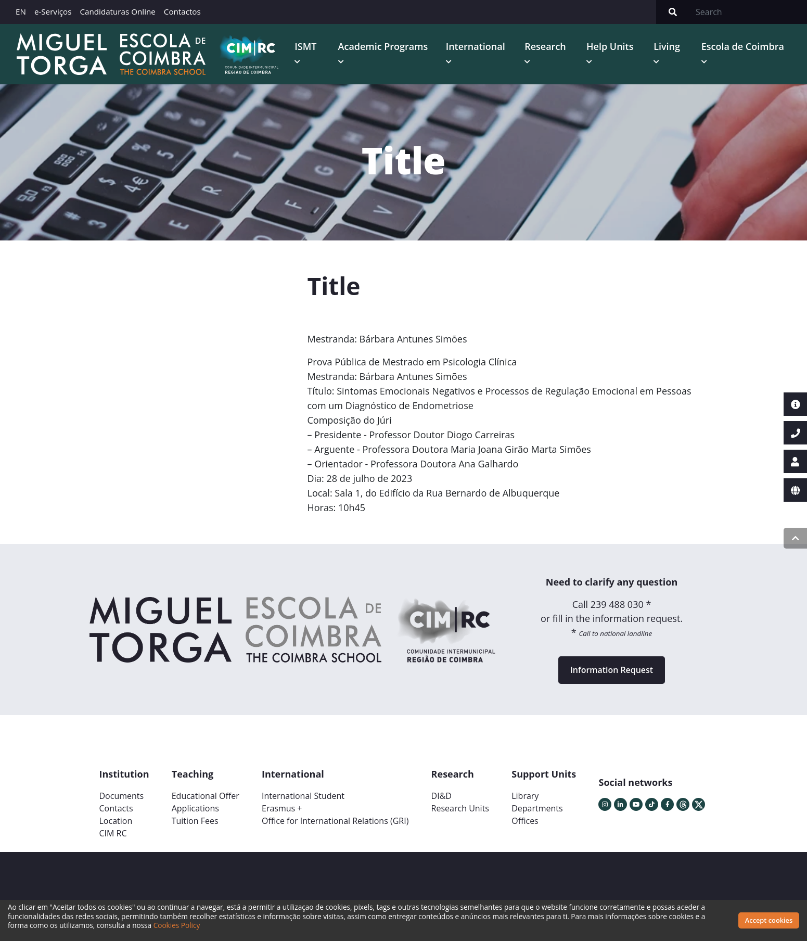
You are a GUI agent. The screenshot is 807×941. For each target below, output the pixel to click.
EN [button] (21, 11)
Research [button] (545, 46)
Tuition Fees (195, 821)
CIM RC (113, 834)
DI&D (441, 796)
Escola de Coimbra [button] (742, 46)
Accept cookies (768, 920)
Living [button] (667, 46)
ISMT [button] (305, 46)
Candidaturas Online (117, 11)
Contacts (116, 809)
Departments (536, 809)
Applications (195, 809)
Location (116, 821)
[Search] (748, 12)
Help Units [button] (610, 46)
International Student (303, 796)
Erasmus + (282, 809)
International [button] (475, 46)
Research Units (460, 809)
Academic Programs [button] (383, 46)
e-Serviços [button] (53, 11)
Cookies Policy (176, 925)
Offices (525, 821)
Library (525, 796)
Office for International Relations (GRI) (335, 821)
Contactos (182, 11)
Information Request (612, 670)
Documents (121, 796)
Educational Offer (205, 796)
